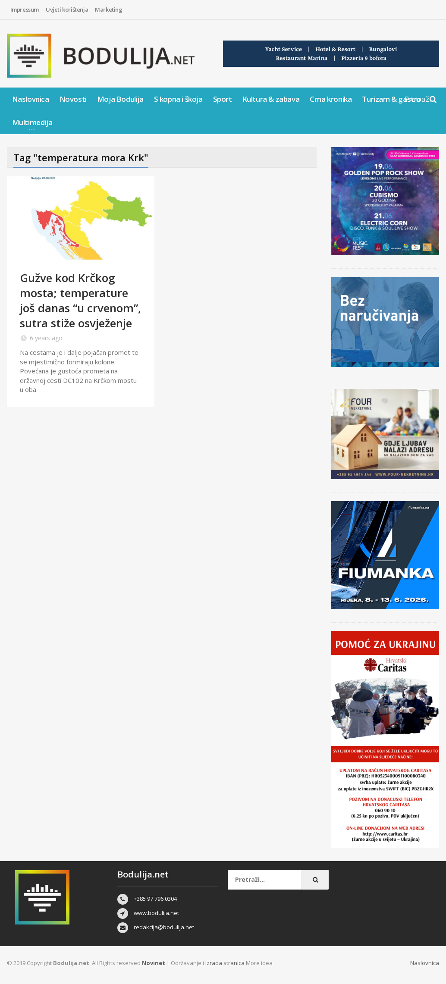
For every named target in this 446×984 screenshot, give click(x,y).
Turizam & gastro (391, 99)
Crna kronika (331, 99)
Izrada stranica (225, 963)
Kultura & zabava (271, 99)
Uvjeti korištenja (67, 9)
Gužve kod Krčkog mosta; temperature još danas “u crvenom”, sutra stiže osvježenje (80, 300)
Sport (222, 99)
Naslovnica (30, 99)
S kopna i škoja (178, 99)
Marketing (108, 9)
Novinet (153, 963)
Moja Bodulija (120, 99)
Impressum (24, 9)
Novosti (73, 99)
